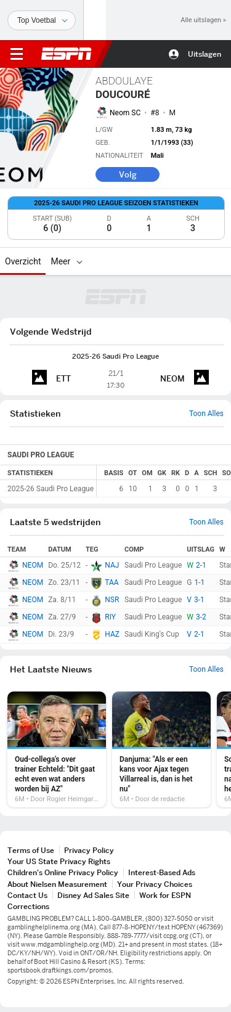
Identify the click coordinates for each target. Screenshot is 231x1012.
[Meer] (79, 261)
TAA (111, 582)
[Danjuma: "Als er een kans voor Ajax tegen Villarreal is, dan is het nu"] (161, 749)
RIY (110, 617)
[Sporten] (41, 20)
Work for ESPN (165, 895)
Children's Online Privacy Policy (62, 872)
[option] (56, 749)
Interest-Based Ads (161, 872)
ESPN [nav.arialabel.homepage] (66, 53)
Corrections (28, 906)
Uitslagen (204, 54)
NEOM (32, 565)
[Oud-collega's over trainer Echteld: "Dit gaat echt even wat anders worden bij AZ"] (56, 749)
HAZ (112, 634)
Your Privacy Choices (154, 884)
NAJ (112, 565)
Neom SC (125, 112)
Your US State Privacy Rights (58, 861)
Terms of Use (30, 850)
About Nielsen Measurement (57, 884)
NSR (112, 599)
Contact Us (27, 895)
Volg (128, 174)
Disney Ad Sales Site (93, 895)
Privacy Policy (89, 850)
